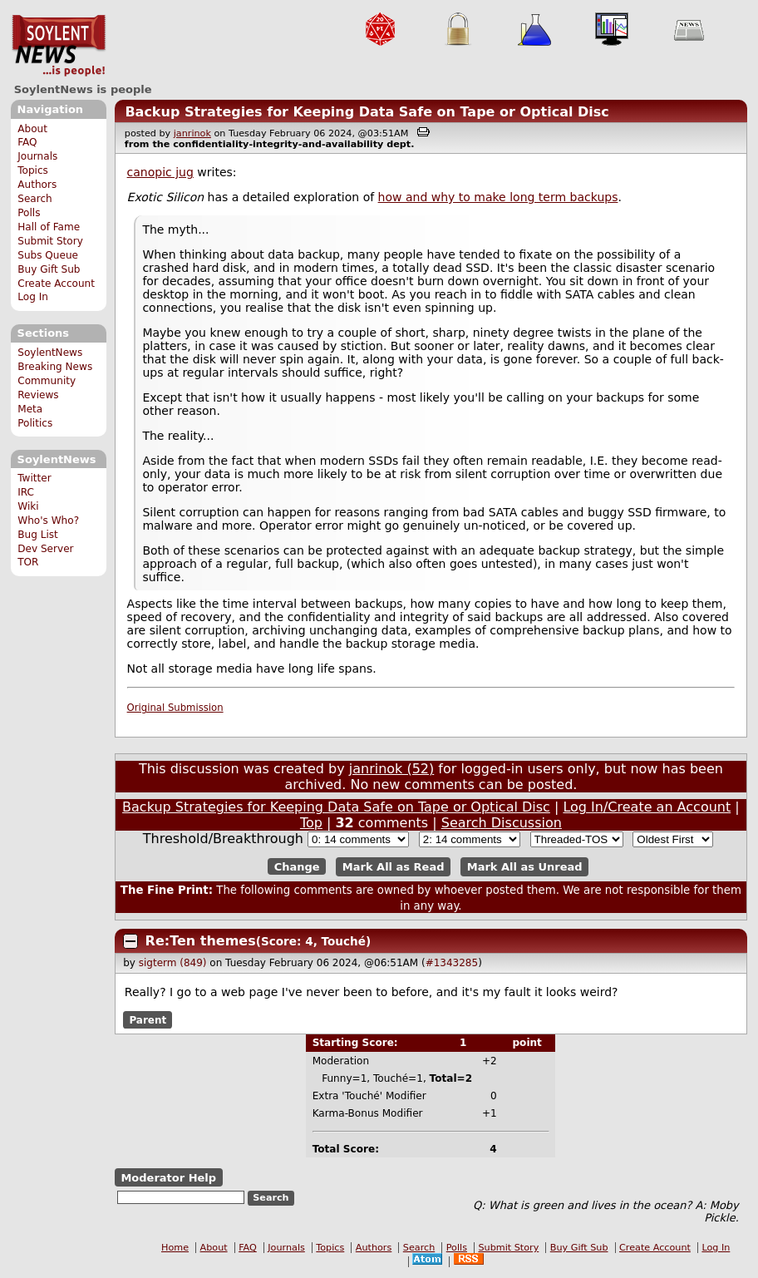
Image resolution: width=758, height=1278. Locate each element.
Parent (147, 1019)
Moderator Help (168, 1177)
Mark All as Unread (525, 867)
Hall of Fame (48, 227)
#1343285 (452, 963)
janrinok (192, 133)
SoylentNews (58, 45)
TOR (27, 562)
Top (311, 823)
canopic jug (160, 172)
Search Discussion (501, 823)
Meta (29, 409)
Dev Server (45, 549)
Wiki (27, 506)
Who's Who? (48, 520)
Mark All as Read (393, 867)
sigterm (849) (173, 963)
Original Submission (175, 707)
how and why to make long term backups (498, 197)
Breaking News (54, 367)
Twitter (34, 478)
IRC (25, 492)
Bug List (37, 534)
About (32, 129)
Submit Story (50, 241)
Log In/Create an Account (647, 807)
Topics (32, 170)
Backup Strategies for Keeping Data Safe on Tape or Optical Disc (366, 112)
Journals (37, 156)
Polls (28, 213)
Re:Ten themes (200, 941)
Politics (34, 423)
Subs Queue (47, 255)
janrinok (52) (392, 769)
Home (175, 1247)
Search (34, 199)
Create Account (56, 283)
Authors (37, 184)
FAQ (27, 142)
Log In (32, 297)
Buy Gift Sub (48, 269)
